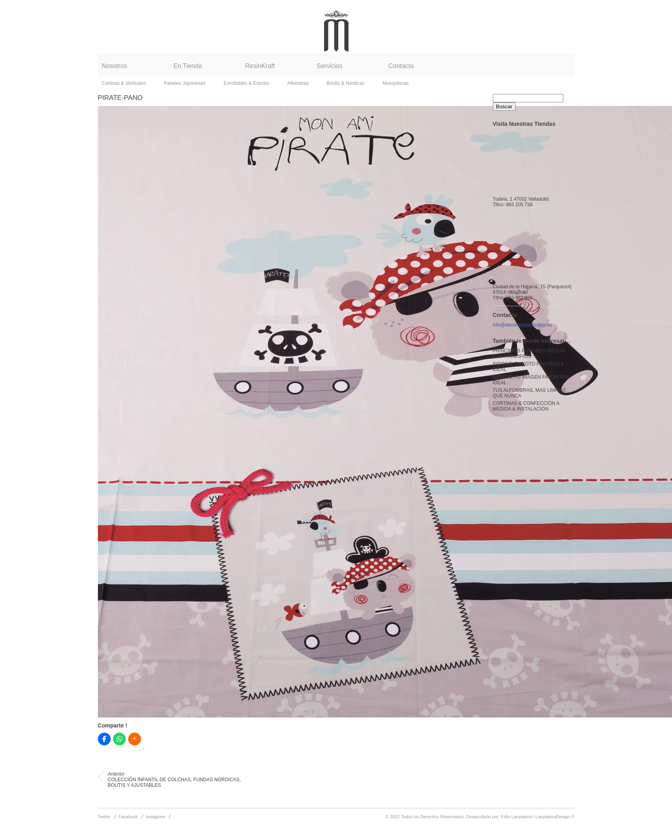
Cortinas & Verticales (124, 83)
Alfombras (298, 83)
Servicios (330, 66)
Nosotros (114, 66)
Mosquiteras (395, 83)
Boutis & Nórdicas (345, 83)
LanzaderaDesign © (554, 816)
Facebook (128, 816)
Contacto (401, 66)
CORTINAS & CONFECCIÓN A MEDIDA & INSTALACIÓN (526, 406)
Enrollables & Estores (247, 83)
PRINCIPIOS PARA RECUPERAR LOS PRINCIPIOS (529, 353)
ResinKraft (260, 66)
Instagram (155, 816)
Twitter (104, 816)
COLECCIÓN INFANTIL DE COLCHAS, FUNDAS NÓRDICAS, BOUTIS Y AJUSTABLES (174, 779)
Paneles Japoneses (185, 83)
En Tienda (188, 66)
